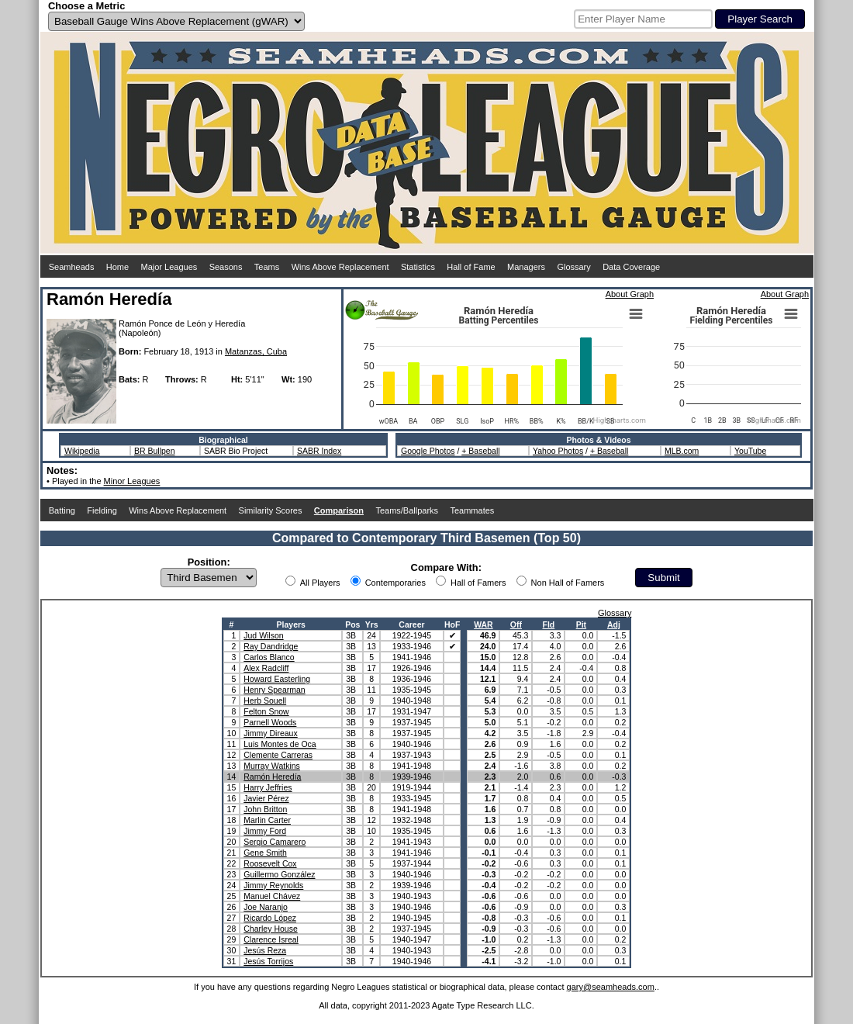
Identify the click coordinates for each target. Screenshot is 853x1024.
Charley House (270, 928)
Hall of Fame (471, 267)
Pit (581, 624)
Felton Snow (265, 711)
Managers (526, 267)
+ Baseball (480, 450)
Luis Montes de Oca (279, 744)
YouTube (750, 450)
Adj (613, 624)
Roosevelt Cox (269, 863)
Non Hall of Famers (568, 582)
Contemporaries (395, 582)
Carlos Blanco (268, 657)
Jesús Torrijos (268, 961)
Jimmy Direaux (270, 733)
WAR (483, 624)
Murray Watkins (271, 765)
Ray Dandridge (270, 646)
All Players (320, 582)
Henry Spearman (274, 689)
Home (117, 267)
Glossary (573, 267)
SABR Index (319, 450)
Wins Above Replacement (340, 267)
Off (516, 624)
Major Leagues (169, 267)
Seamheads (72, 267)
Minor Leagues (132, 481)
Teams (266, 267)
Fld (549, 624)
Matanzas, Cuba (256, 351)
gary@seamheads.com (610, 986)
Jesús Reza (264, 950)
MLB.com (682, 450)
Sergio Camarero (274, 841)
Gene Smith (264, 852)
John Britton (265, 809)
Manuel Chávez (271, 896)
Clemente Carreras (278, 754)
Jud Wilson (263, 635)
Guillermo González (279, 874)
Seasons (226, 267)
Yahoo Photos (558, 450)
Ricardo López (269, 917)
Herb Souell (264, 700)
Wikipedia (82, 450)
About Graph (630, 294)
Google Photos (427, 450)
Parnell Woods (269, 722)
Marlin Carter (267, 820)
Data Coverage (631, 267)
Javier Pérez (265, 798)
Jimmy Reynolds (273, 885)
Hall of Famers (478, 582)
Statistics (418, 267)
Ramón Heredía (272, 776)
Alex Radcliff (265, 668)
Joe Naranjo (265, 907)
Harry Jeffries (267, 787)
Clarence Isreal (271, 939)
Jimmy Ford (264, 830)
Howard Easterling (276, 678)
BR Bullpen (154, 450)
